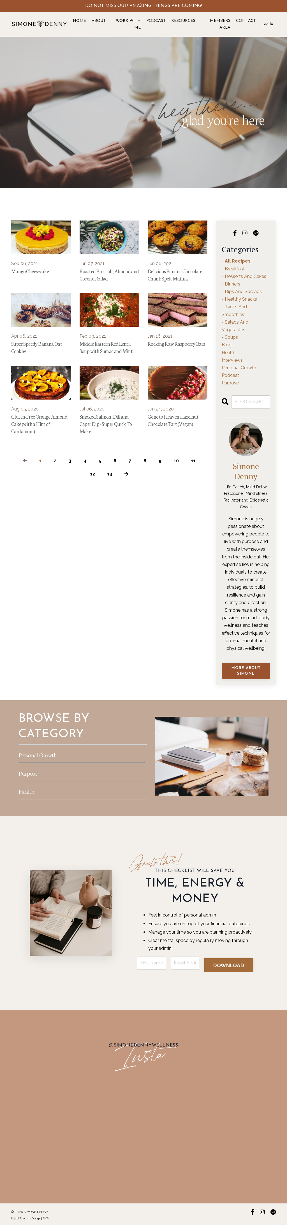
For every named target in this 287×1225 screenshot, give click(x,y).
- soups (230, 337)
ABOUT (99, 21)
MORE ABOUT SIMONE (245, 671)
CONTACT (246, 21)
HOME (79, 21)
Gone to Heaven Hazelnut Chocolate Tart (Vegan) (177, 444)
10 (176, 488)
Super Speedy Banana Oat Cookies (40, 360)
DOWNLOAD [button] (228, 962)
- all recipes (236, 261)
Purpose (31, 771)
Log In (267, 24)
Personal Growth (46, 753)
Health (30, 789)
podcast (230, 375)
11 (193, 488)
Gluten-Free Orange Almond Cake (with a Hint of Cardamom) (35, 449)
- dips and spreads (242, 291)
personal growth (239, 367)
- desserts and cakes (244, 276)
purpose (230, 383)
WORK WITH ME (128, 24)
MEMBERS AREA (220, 24)
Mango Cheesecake (33, 271)
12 (92, 501)
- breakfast (233, 269)
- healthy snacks (239, 299)
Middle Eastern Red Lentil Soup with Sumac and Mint (107, 365)
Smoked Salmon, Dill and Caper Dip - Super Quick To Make (109, 449)
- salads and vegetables (235, 325)
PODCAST (156, 21)
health (228, 352)
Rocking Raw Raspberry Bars (176, 360)
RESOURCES (183, 21)
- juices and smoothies (234, 310)
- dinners (231, 284)
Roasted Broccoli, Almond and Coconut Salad (105, 280)
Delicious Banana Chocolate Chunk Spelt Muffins (174, 280)
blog (227, 344)
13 (109, 501)
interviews (232, 360)
